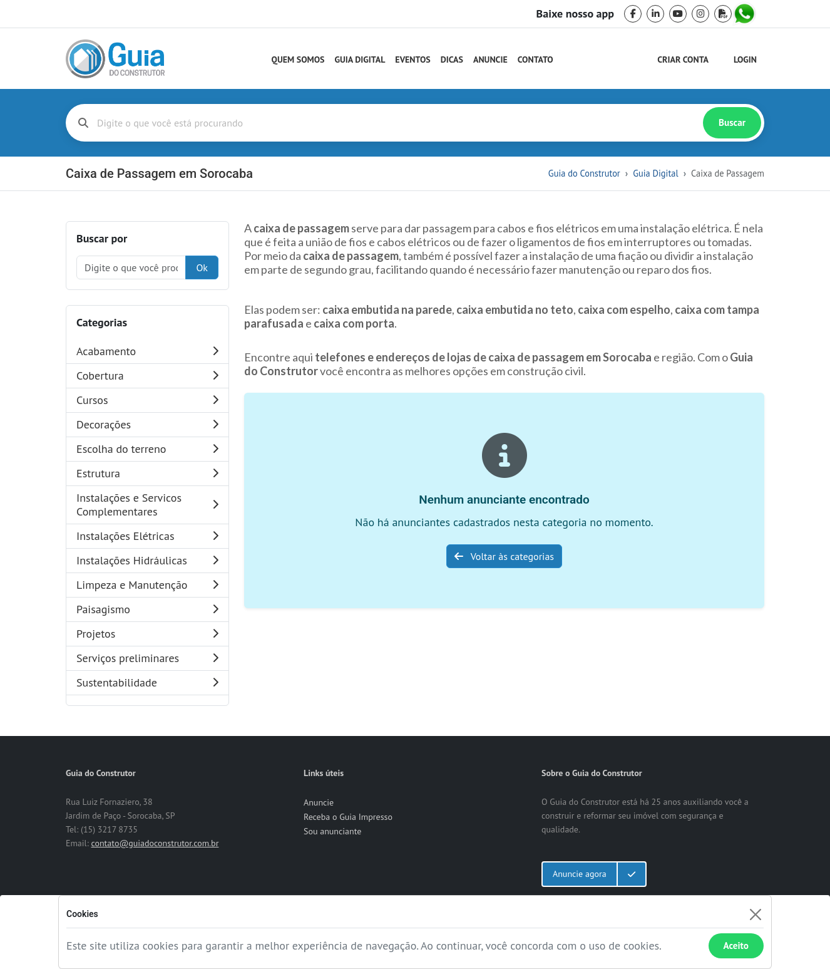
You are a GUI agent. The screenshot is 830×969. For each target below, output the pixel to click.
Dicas (452, 59)
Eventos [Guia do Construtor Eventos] (412, 59)
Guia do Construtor (584, 173)
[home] (115, 58)
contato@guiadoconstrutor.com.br (154, 843)
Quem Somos (298, 59)
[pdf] (723, 14)
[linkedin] (655, 14)
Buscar (732, 122)
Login (745, 59)
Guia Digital (360, 59)
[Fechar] (755, 914)
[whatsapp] (745, 14)
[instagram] (700, 14)
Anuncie (490, 59)
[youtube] (678, 14)
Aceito (736, 945)
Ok (202, 267)
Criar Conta (683, 59)
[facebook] (633, 14)
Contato (535, 59)
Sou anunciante (332, 831)
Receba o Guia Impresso (348, 816)
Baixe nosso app (575, 14)
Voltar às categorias (504, 556)
